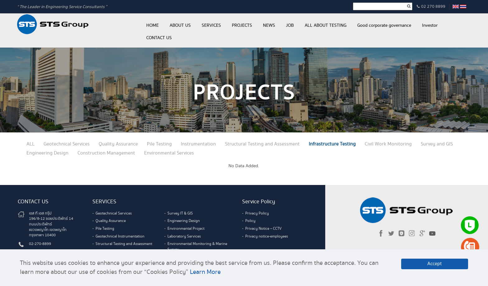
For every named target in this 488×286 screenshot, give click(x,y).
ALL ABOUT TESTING (325, 25)
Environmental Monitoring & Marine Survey (197, 246)
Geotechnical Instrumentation (120, 236)
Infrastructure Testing (332, 144)
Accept (434, 263)
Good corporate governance (384, 25)
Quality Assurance (118, 144)
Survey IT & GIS (180, 213)
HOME (152, 25)
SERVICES (211, 25)
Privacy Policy (257, 213)
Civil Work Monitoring (388, 144)
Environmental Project (185, 229)
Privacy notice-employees (266, 236)
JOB (290, 25)
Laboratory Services (184, 236)
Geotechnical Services (67, 144)
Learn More (205, 272)
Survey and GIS (437, 144)
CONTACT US (159, 38)
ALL (30, 144)
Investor (430, 25)
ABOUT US (180, 25)
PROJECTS (242, 25)
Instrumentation (198, 144)
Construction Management (106, 153)
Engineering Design (47, 153)
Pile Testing (159, 144)
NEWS (269, 25)
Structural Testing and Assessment (262, 144)
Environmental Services (169, 153)
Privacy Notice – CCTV (263, 229)
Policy (250, 221)
